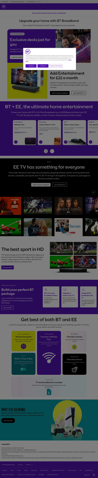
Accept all (31, 65)
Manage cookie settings (56, 65)
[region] (49, 59)
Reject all (43, 65)
